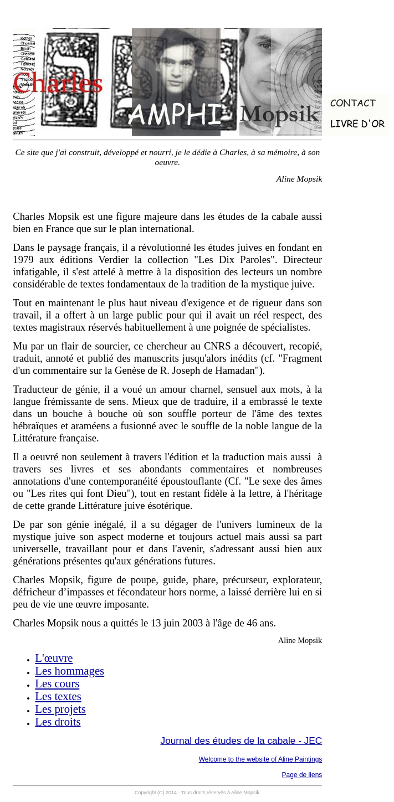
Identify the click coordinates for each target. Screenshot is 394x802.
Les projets (60, 709)
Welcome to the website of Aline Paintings (261, 759)
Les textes (58, 696)
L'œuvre (54, 658)
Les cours (57, 683)
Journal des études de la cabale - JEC (242, 740)
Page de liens (302, 775)
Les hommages (69, 671)
